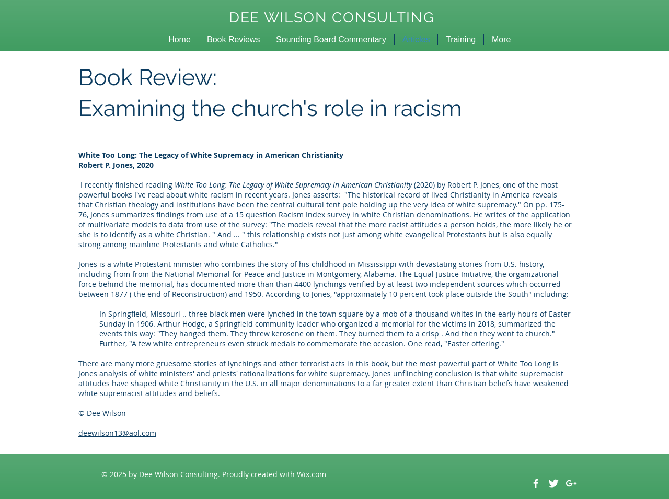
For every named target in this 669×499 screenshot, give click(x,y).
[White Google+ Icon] (571, 483)
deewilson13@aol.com (117, 433)
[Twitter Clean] (553, 483)
